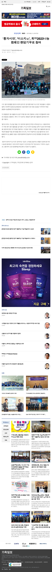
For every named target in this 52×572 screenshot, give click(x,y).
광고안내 (9, 562)
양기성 (3, 356)
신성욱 (3, 346)
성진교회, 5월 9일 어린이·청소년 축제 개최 (20, 436)
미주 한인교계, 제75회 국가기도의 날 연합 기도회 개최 (17, 248)
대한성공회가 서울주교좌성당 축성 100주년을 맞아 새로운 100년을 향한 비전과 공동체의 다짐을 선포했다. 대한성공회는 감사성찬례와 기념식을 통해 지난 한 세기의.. (40, 445)
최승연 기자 (9, 50)
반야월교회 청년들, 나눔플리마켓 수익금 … (11, 414)
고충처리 (46, 562)
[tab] (6, 426)
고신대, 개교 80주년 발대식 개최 (9, 393)
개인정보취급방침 (29, 562)
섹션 (4, 2)
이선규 (3, 366)
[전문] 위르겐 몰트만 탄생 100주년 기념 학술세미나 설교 (18, 229)
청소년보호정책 (38, 562)
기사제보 (21, 562)
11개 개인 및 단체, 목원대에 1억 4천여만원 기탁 (20, 526)
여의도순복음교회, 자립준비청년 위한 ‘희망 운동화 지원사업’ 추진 (40, 497)
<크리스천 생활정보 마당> (44, 192)
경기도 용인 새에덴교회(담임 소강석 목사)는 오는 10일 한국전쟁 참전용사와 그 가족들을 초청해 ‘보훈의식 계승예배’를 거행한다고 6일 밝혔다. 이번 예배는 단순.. (40, 473)
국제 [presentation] (6, 440)
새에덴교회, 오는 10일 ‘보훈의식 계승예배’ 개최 (40, 466)
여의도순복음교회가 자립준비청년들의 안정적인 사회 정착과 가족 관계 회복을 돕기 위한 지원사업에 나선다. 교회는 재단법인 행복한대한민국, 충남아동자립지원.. (40, 505)
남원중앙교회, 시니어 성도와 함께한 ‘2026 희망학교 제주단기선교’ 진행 (20, 467)
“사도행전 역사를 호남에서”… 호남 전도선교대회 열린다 (40, 527)
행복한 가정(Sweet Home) (9, 354)
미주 (39, 2)
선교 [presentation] (6, 433)
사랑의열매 (6, 167)
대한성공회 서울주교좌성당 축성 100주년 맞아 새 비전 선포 (40, 437)
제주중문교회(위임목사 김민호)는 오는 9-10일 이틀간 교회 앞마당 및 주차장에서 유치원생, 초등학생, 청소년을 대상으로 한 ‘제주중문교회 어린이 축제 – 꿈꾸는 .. (20, 503)
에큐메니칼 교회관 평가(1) (9, 313)
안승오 (3, 315)
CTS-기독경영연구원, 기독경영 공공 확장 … (36, 414)
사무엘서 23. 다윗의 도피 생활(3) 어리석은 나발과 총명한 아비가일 (21, 323)
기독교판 (28, 2)
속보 (3, 220)
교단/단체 (17, 33)
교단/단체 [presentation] (5, 429)
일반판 (34, 2)
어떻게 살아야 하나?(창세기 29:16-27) (12, 364)
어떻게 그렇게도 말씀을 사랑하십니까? (13, 344)
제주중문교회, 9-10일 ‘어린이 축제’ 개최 (20, 496)
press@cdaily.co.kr (17, 50)
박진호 (3, 335)
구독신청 (43, 2)
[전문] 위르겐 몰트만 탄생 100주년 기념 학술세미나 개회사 (18, 238)
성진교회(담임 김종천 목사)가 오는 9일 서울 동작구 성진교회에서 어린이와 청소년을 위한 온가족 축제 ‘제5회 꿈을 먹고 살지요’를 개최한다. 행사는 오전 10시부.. (20, 443)
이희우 (3, 325)
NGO (23, 33)
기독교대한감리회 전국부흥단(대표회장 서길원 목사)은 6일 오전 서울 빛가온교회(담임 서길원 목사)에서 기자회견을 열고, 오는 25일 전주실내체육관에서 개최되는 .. (40, 535)
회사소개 (4, 562)
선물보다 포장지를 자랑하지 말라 (11, 333)
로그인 (48, 2)
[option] (14, 385)
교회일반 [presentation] (5, 426)
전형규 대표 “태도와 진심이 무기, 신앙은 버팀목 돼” (20, 220)
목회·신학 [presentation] (5, 436)
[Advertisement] (26, 206)
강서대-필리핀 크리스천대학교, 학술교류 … (36, 393)
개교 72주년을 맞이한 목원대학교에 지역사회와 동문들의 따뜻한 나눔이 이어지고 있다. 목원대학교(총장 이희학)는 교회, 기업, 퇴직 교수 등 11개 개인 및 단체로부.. (20, 533)
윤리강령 (5, 564)
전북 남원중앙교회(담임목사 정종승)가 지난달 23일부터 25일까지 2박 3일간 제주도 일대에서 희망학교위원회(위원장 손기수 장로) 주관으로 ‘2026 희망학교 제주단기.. (20, 475)
